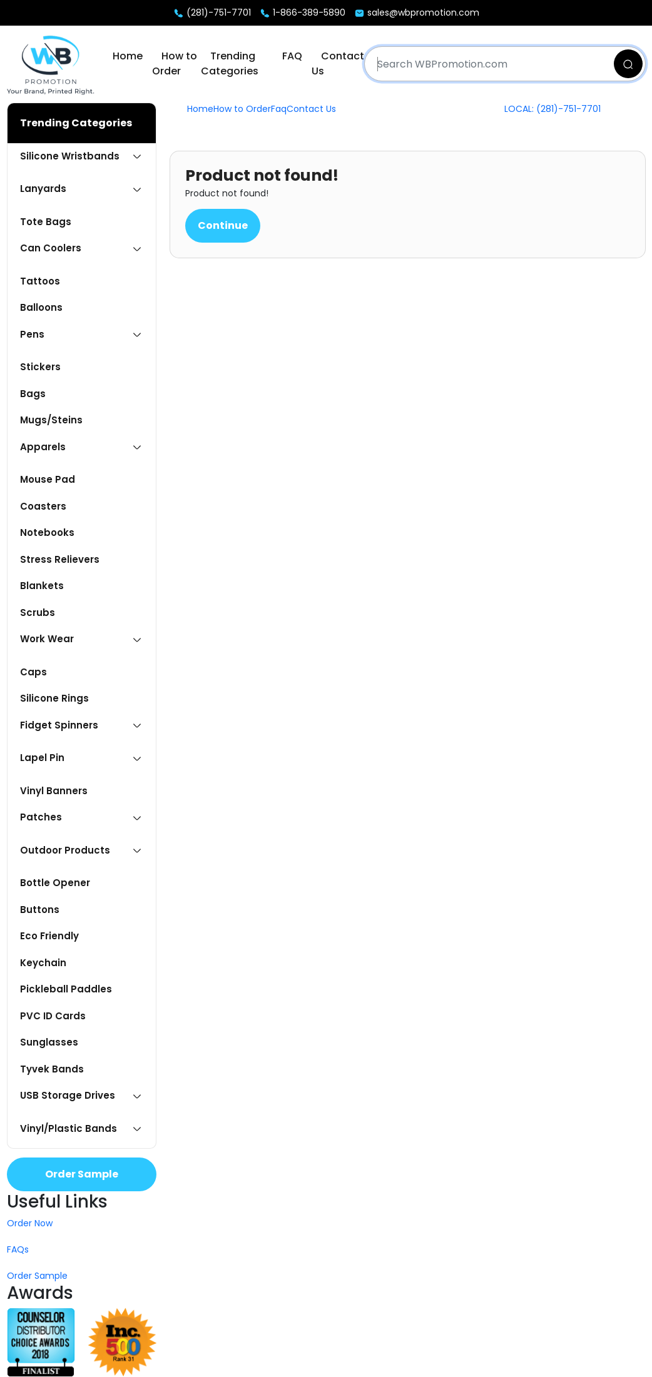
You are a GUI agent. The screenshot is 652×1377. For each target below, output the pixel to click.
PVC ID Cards (53, 1015)
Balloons (41, 307)
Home (128, 56)
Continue (223, 225)
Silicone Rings (54, 698)
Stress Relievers (59, 559)
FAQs (18, 1249)
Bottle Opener (55, 882)
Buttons (39, 909)
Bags (33, 393)
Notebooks (47, 532)
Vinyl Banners (54, 790)
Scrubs (37, 612)
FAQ (292, 56)
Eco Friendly (49, 935)
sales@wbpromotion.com (416, 12)
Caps (33, 671)
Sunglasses (49, 1042)
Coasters (43, 506)
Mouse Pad (47, 479)
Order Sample (81, 1174)
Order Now (30, 1223)
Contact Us (311, 109)
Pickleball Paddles (66, 989)
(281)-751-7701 (212, 12)
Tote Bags (45, 221)
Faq (279, 109)
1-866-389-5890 (302, 12)
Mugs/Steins (51, 419)
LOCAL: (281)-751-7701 (552, 109)
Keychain (43, 962)
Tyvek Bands (52, 1069)
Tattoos (40, 281)
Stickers (40, 366)
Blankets (42, 585)
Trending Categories (229, 63)
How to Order (174, 63)
